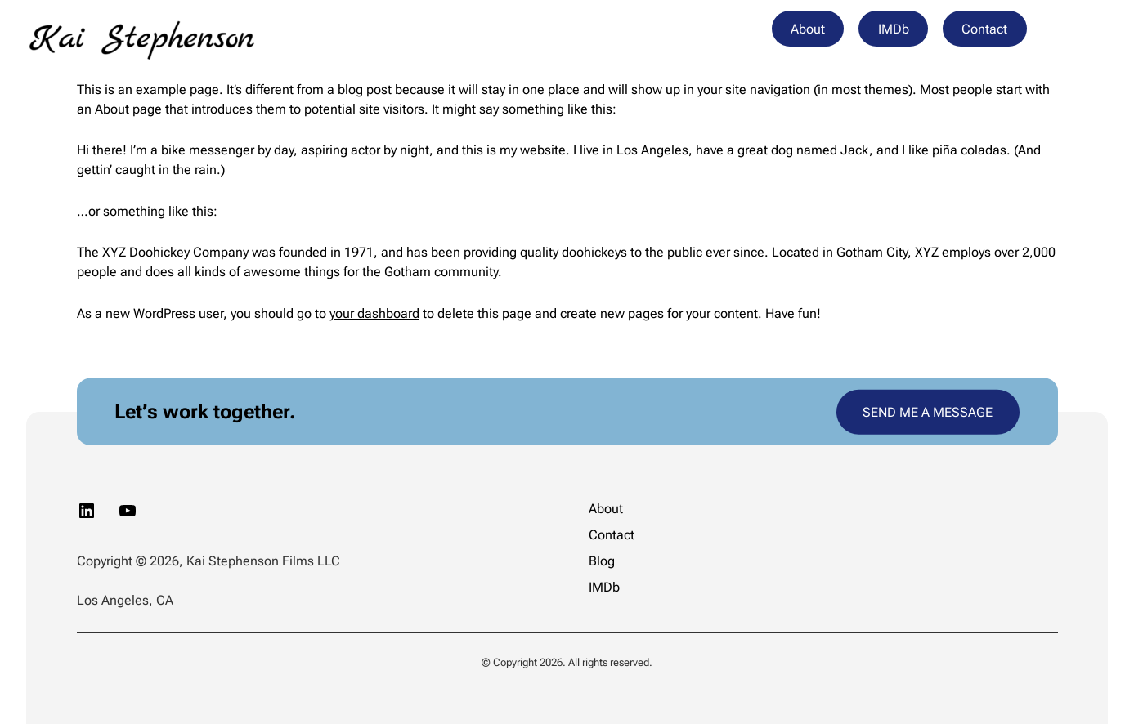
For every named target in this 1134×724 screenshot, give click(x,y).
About (808, 29)
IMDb (893, 29)
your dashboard (374, 313)
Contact (984, 29)
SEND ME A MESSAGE (928, 411)
